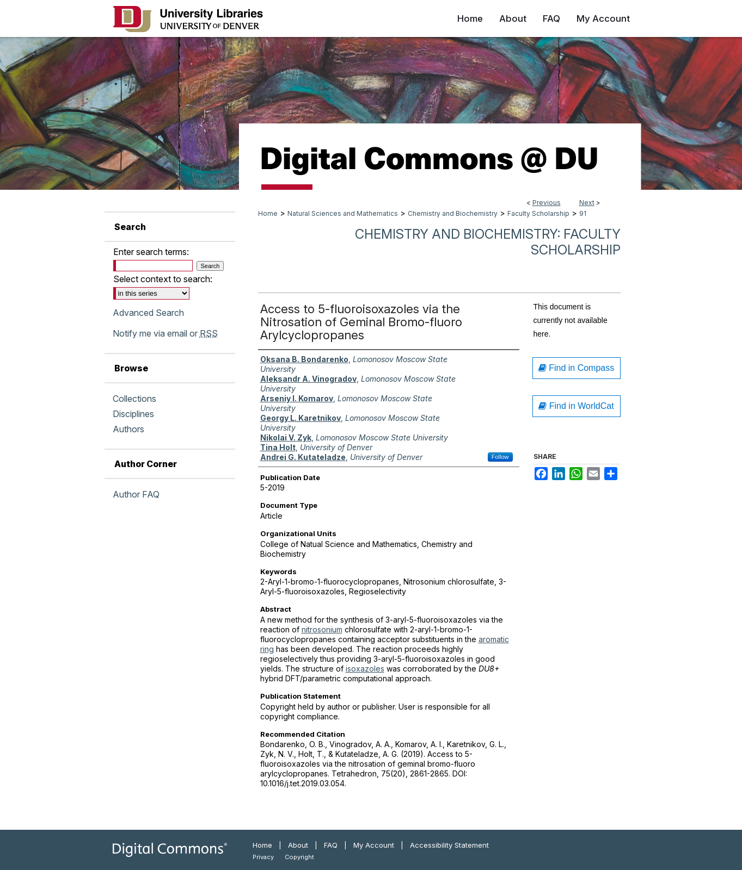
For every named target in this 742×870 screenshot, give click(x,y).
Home (268, 213)
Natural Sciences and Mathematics (342, 213)
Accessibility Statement (449, 845)
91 (582, 213)
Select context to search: (162, 279)
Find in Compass (576, 367)
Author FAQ (136, 494)
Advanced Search (148, 312)
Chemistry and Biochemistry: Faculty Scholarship (488, 242)
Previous (546, 202)
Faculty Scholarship (538, 213)
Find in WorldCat (576, 406)
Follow (500, 456)
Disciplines (133, 413)
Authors (128, 429)
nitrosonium (322, 629)
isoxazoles (365, 668)
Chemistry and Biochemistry (453, 213)
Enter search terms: (151, 251)
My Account (373, 845)
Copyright (299, 857)
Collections (134, 398)
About (298, 845)
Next (586, 202)
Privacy (263, 857)
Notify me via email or (165, 333)
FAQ (331, 845)
